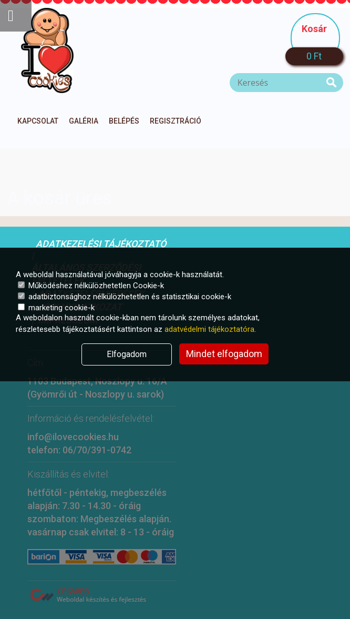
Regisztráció (175, 121)
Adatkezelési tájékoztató (101, 243)
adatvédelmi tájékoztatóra (209, 329)
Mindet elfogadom (224, 353)
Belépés (124, 121)
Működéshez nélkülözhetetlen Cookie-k (91, 285)
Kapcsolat (37, 121)
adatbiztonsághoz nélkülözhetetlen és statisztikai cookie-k (124, 296)
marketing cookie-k (56, 307)
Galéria (83, 121)
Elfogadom (127, 354)
